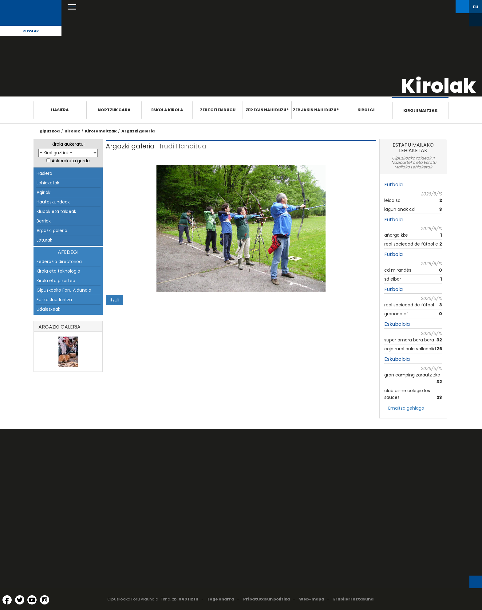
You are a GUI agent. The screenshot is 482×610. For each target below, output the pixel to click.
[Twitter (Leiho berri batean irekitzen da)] (19, 599)
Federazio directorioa (59, 261)
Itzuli (114, 300)
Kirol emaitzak (420, 110)
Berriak (44, 221)
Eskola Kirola (167, 109)
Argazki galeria (138, 131)
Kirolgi (366, 109)
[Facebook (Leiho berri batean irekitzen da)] (7, 599)
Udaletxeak (48, 309)
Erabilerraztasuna (353, 599)
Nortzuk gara (114, 109)
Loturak (44, 240)
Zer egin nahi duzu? (267, 109)
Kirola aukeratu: (68, 144)
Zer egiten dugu (217, 109)
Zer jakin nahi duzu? (316, 109)
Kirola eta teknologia (58, 271)
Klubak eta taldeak (56, 211)
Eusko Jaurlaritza (54, 300)
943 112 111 (188, 599)
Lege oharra (220, 599)
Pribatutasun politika (266, 599)
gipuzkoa (50, 131)
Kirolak (30, 31)
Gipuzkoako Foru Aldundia (64, 290)
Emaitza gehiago (406, 408)
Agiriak (43, 192)
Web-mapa (311, 599)
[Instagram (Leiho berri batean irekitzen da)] (44, 599)
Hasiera (60, 109)
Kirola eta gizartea (56, 280)
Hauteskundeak (53, 202)
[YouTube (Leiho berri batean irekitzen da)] (32, 599)
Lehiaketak (48, 183)
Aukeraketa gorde (71, 161)
